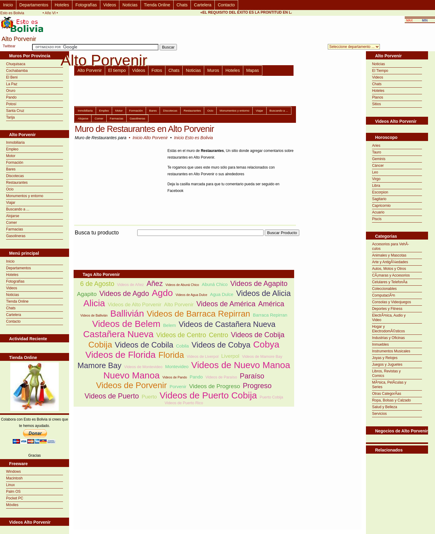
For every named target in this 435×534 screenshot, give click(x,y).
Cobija (100, 344)
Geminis (378, 159)
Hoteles (62, 4)
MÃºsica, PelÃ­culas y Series (389, 384)
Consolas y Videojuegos (391, 302)
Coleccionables (384, 289)
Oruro (10, 91)
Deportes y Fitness (387, 309)
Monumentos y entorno (24, 196)
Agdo (162, 293)
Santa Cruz (15, 111)
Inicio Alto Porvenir (150, 137)
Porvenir (178, 386)
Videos (109, 4)
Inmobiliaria (15, 142)
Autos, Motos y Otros (389, 269)
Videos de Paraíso (221, 377)
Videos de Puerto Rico (183, 403)
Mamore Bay (99, 365)
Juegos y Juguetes (387, 364)
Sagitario (379, 199)
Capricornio (381, 205)
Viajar (10, 202)
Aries (376, 145)
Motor (10, 156)
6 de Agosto (97, 283)
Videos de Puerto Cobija (208, 395)
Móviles (12, 505)
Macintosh (14, 478)
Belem (169, 325)
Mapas (252, 70)
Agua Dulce (221, 294)
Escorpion (380, 192)
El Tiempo (380, 71)
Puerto (149, 397)
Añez (155, 283)
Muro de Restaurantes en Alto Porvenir (144, 129)
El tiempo (117, 70)
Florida (171, 355)
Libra (376, 185)
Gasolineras (15, 236)
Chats (182, 4)
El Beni (12, 77)
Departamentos (33, 4)
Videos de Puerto (112, 396)
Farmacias (14, 229)
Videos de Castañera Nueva (227, 324)
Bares (10, 169)
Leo (375, 172)
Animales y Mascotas (389, 255)
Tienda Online (157, 4)
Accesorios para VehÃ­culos (390, 246)
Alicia (94, 303)
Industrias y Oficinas (388, 338)
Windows (13, 471)
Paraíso (252, 376)
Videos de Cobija (257, 335)
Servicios (379, 413)
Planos (377, 97)
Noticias (130, 4)
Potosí (11, 104)
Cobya (266, 344)
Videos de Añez (130, 284)
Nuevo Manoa (131, 375)
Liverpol (230, 356)
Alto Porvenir (90, 70)
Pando (11, 97)
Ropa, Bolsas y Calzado (391, 400)
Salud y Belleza (384, 407)
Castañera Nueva (118, 334)
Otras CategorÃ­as (386, 393)
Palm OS (13, 491)
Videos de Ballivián (94, 315)
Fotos (156, 70)
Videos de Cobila (144, 345)
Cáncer (378, 165)
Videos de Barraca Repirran (198, 313)
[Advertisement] (184, 239)
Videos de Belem (126, 324)
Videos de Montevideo (143, 366)
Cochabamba (17, 71)
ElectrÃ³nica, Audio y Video (389, 317)
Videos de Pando (174, 377)
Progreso (257, 386)
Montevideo (176, 366)
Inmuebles (380, 344)
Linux (10, 485)
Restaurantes (17, 182)
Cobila (182, 345)
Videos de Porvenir (131, 385)
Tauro (376, 152)
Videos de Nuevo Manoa (240, 365)
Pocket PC (14, 498)
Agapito (87, 294)
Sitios (376, 104)
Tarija (10, 117)
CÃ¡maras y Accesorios (391, 275)
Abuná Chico (214, 284)
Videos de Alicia (263, 293)
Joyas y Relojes (384, 358)
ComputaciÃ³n (383, 295)
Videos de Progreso (214, 386)
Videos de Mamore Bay (262, 356)
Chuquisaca (15, 64)
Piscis (376, 219)
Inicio (8, 4)
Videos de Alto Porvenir (134, 304)
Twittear (9, 46)
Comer (11, 222)
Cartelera (202, 4)
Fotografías (86, 4)
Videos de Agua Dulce (192, 295)
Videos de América (225, 304)
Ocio (10, 189)
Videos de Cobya (220, 345)
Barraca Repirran (270, 314)
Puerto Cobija (271, 397)
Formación (14, 162)
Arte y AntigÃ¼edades (390, 262)
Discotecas (15, 176)
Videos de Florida (120, 355)
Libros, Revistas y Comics (386, 373)
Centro (218, 335)
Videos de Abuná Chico (182, 285)
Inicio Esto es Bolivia (193, 137)
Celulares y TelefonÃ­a (389, 282)
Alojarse (12, 216)
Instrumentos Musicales (391, 351)
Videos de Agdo (124, 293)
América (271, 304)
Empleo (12, 149)
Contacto (226, 4)
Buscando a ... (17, 209)
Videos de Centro (181, 335)
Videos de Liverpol (202, 356)
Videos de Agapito (258, 283)
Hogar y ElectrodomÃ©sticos (388, 328)
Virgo (376, 179)
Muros (213, 70)
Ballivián (127, 313)
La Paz (11, 84)
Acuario (378, 212)
